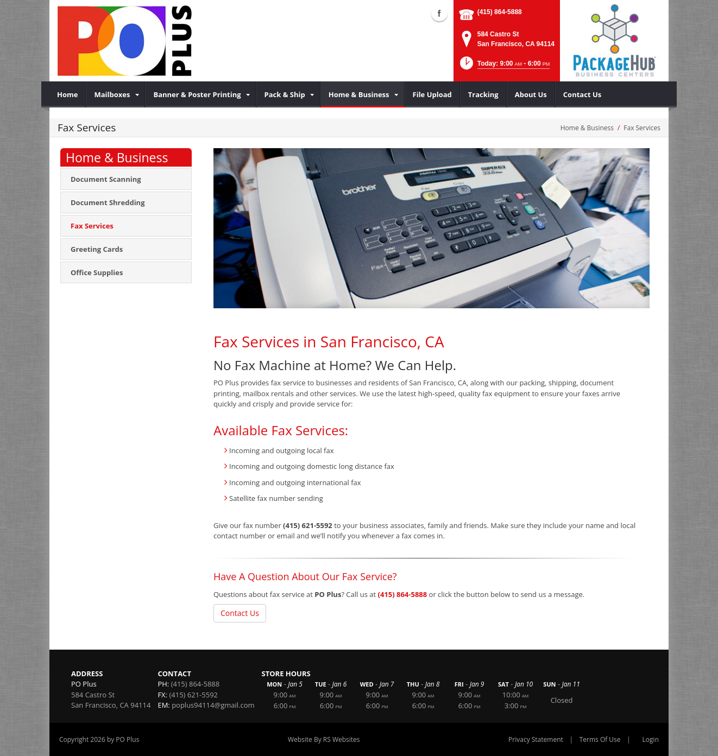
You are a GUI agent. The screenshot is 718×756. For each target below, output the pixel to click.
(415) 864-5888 (499, 12)
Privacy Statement (535, 739)
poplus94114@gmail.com (213, 705)
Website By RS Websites (324, 739)
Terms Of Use (600, 739)
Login (651, 739)
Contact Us (240, 613)
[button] (504, 66)
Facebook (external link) (439, 13)
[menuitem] (67, 94)
